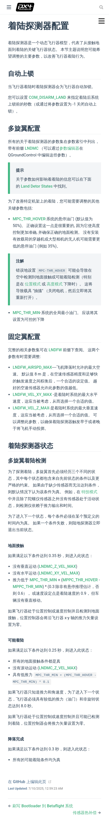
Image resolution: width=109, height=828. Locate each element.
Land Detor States (37, 186)
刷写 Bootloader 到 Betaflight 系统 (42, 806)
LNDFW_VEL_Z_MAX (31, 408)
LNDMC (31, 148)
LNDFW (55, 350)
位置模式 (33, 284)
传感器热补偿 (85, 812)
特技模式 (88, 491)
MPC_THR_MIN (26, 312)
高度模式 (55, 284)
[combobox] (102, 7)
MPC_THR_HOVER (29, 219)
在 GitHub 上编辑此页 (27, 781)
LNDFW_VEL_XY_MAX (33, 394)
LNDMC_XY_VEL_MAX (58, 573)
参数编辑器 (69, 148)
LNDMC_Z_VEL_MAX (57, 566)
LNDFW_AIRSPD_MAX (32, 367)
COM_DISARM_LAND (47, 97)
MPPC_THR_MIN (27, 586)
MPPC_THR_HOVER (80, 580)
